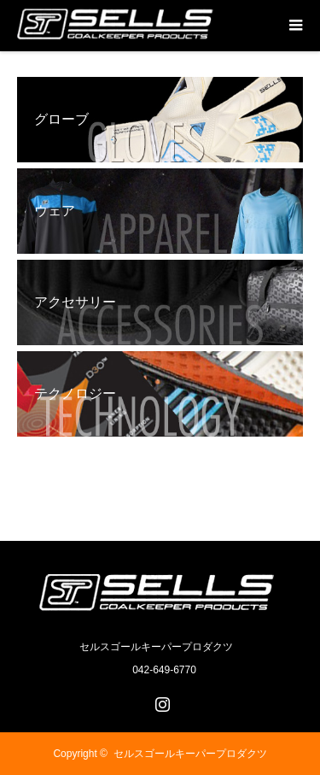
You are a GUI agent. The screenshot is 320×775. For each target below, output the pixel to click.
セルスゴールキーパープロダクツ (190, 754)
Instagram (160, 700)
